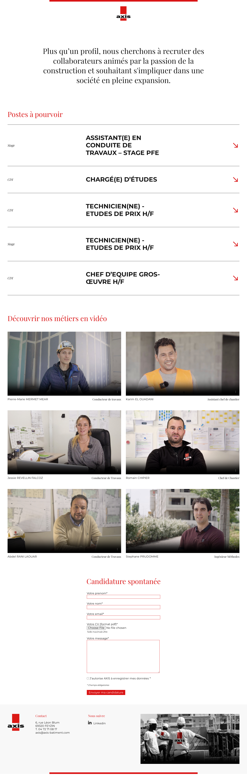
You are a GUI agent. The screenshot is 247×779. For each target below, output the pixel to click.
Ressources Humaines (160, 29)
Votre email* (95, 614)
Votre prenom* (97, 593)
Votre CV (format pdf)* (102, 624)
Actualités (131, 29)
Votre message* (98, 638)
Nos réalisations (107, 29)
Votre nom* (95, 603)
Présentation (81, 29)
